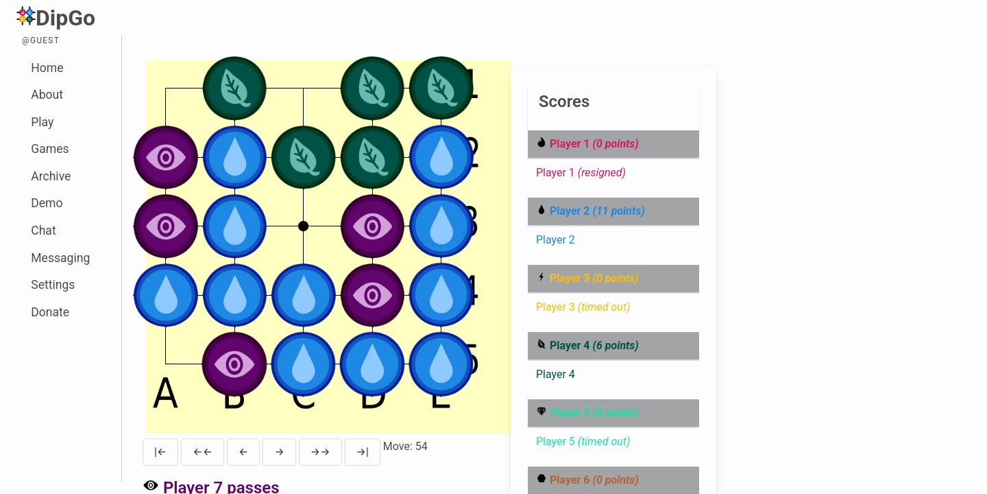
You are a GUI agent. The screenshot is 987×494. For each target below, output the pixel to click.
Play (42, 122)
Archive (51, 176)
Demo (46, 203)
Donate (50, 312)
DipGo (55, 18)
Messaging (60, 258)
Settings (53, 285)
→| (362, 451)
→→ (320, 451)
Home (47, 68)
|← (160, 451)
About (47, 95)
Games (50, 149)
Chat (43, 230)
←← (202, 451)
